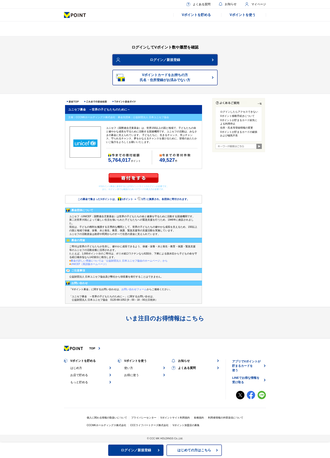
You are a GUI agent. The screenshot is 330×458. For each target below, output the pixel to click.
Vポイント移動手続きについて (237, 115)
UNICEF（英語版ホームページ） (89, 264)
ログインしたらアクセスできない (239, 111)
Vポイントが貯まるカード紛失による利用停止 (238, 122)
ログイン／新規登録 (165, 60)
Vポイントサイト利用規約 (175, 417)
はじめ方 (76, 367)
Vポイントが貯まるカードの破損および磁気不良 (238, 133)
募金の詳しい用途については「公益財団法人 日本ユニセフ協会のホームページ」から (119, 260)
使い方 (128, 367)
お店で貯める (79, 375)
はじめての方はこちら (194, 450)
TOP (92, 348)
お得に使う (131, 375)
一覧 (260, 104)
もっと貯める (79, 382)
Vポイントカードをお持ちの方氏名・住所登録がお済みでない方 (165, 77)
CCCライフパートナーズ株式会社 (149, 425)
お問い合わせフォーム (134, 289)
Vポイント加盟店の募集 (186, 425)
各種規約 (199, 417)
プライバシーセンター (143, 417)
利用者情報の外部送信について (225, 417)
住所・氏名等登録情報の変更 (236, 127)
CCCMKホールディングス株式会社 (106, 425)
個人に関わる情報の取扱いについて (107, 417)
